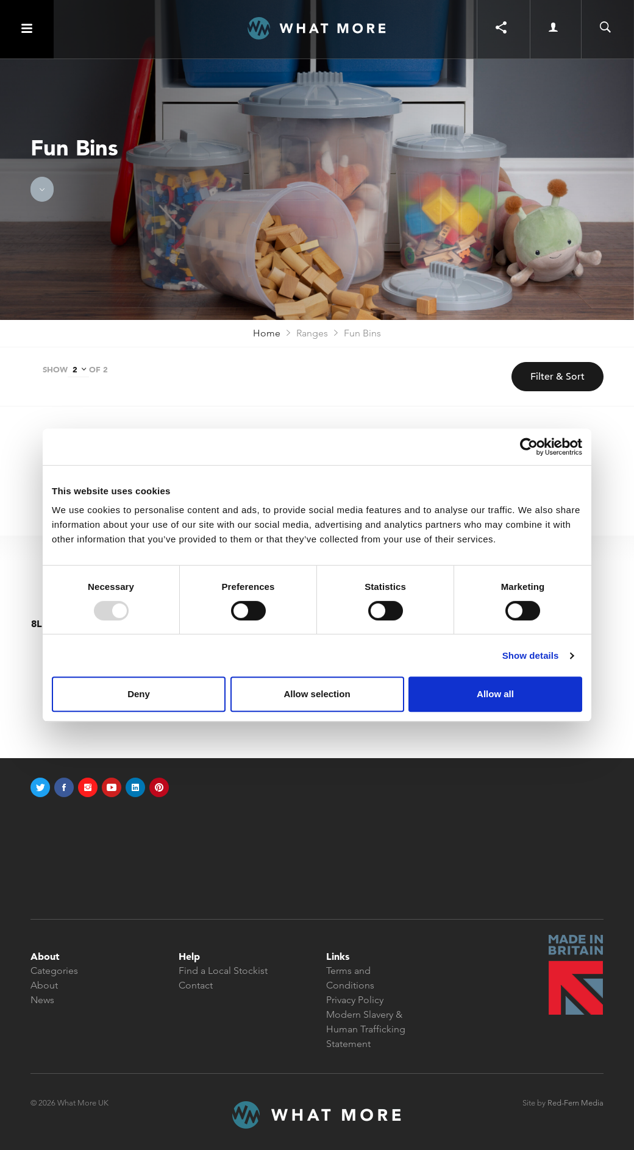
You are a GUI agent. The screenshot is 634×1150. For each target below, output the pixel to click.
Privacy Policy (354, 1000)
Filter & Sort (557, 377)
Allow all (495, 694)
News (42, 1000)
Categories (54, 970)
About (44, 985)
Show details (530, 655)
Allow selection (316, 694)
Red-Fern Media (575, 1102)
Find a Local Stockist (223, 970)
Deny (138, 694)
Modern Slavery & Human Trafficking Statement (365, 1029)
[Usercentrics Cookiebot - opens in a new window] (529, 447)
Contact (196, 985)
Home (266, 333)
